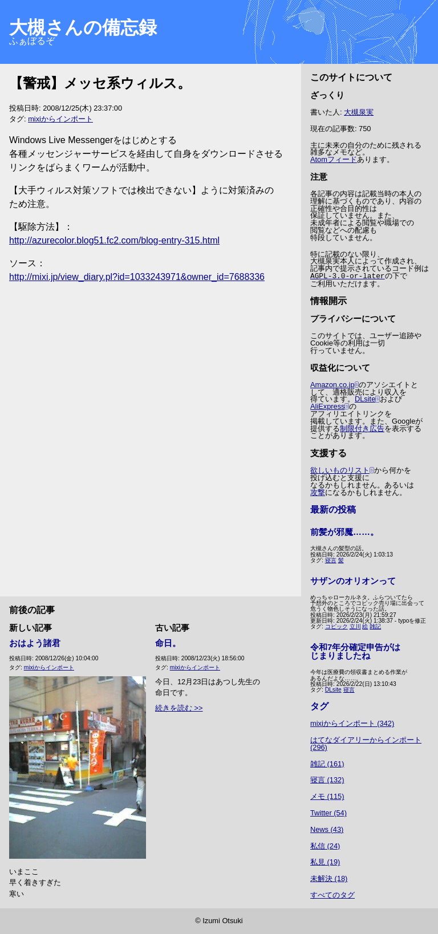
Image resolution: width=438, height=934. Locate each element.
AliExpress (327, 406)
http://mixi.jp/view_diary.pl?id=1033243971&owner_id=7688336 (137, 277)
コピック (336, 626)
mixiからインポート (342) (352, 723)
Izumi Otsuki (222, 920)
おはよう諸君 (34, 643)
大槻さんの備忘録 (83, 27)
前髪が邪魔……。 (344, 532)
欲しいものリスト (340, 470)
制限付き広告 (362, 428)
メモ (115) (327, 796)
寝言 (330, 560)
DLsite (365, 399)
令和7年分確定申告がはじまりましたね (355, 651)
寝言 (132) (327, 779)
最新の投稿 (333, 509)
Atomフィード (333, 159)
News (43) (326, 829)
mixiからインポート (60, 119)
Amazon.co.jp (332, 384)
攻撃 (317, 492)
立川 (355, 626)
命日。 (168, 643)
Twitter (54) (328, 813)
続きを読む (173, 708)
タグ (319, 706)
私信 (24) (325, 846)
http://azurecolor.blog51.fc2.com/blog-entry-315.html (114, 240)
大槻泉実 (359, 112)
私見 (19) (325, 862)
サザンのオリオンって (353, 581)
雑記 (375, 626)
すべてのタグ (332, 895)
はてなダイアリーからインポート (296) (365, 744)
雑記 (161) (327, 764)
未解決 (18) (328, 878)
